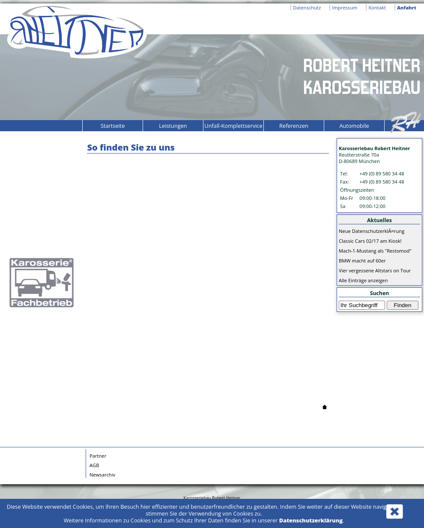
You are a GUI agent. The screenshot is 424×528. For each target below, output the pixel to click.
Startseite (113, 126)
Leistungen (173, 126)
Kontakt (377, 7)
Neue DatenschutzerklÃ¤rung (371, 231)
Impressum (344, 7)
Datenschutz (307, 7)
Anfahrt (406, 7)
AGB (94, 465)
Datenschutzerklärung (311, 520)
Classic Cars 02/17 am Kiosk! (370, 241)
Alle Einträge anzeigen (363, 280)
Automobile (354, 126)
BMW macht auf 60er (362, 260)
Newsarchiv (102, 474)
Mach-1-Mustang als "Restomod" (375, 250)
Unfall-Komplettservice (233, 126)
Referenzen (293, 126)
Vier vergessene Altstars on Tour (375, 270)
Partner (98, 456)
